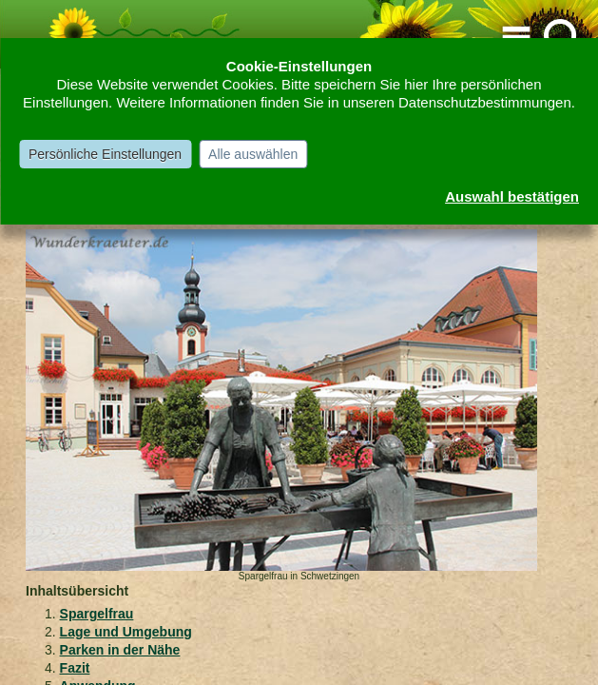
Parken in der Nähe (120, 649)
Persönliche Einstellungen (105, 154)
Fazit (75, 667)
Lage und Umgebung (126, 631)
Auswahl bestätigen (512, 196)
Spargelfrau (97, 613)
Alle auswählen (253, 154)
